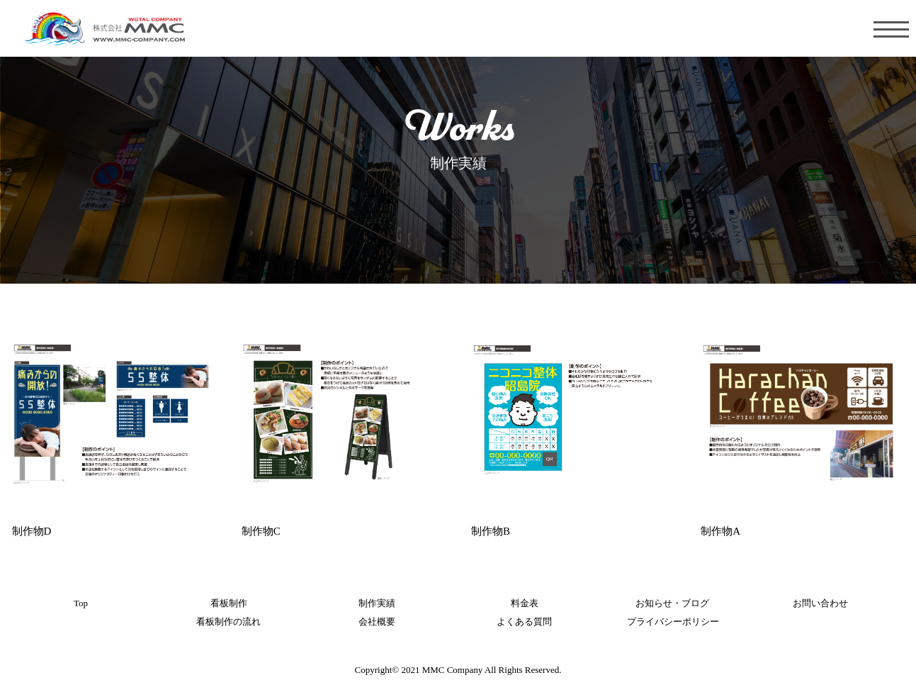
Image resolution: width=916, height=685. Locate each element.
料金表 (524, 603)
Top (81, 603)
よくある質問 (524, 621)
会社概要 (376, 621)
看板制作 (228, 603)
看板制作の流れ (228, 621)
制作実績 (376, 603)
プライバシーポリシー (672, 621)
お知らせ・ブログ (672, 603)
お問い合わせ (820, 603)
